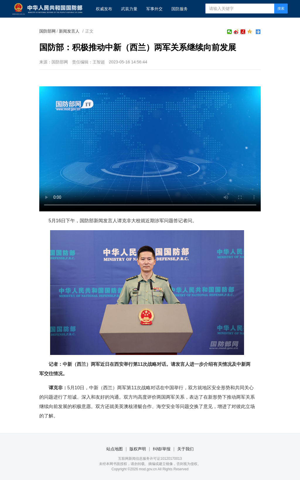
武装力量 (129, 8)
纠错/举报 (162, 449)
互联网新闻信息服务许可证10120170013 (150, 459)
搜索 (280, 8)
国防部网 (47, 31)
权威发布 (104, 8)
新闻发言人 (69, 31)
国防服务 (179, 8)
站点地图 (114, 449)
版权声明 (137, 449)
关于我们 (185, 449)
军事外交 (154, 8)
